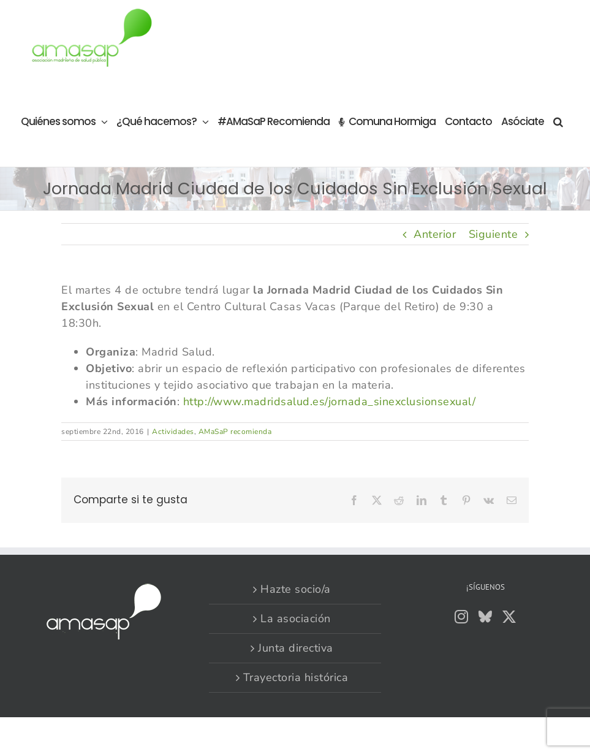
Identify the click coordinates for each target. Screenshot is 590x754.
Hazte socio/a (295, 589)
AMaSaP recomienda (235, 431)
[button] (557, 121)
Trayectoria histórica (296, 677)
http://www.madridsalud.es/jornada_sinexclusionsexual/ (329, 401)
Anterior (435, 234)
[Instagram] (462, 616)
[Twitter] (509, 616)
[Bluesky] (485, 616)
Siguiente (493, 234)
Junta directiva (295, 648)
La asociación (295, 618)
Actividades (173, 431)
